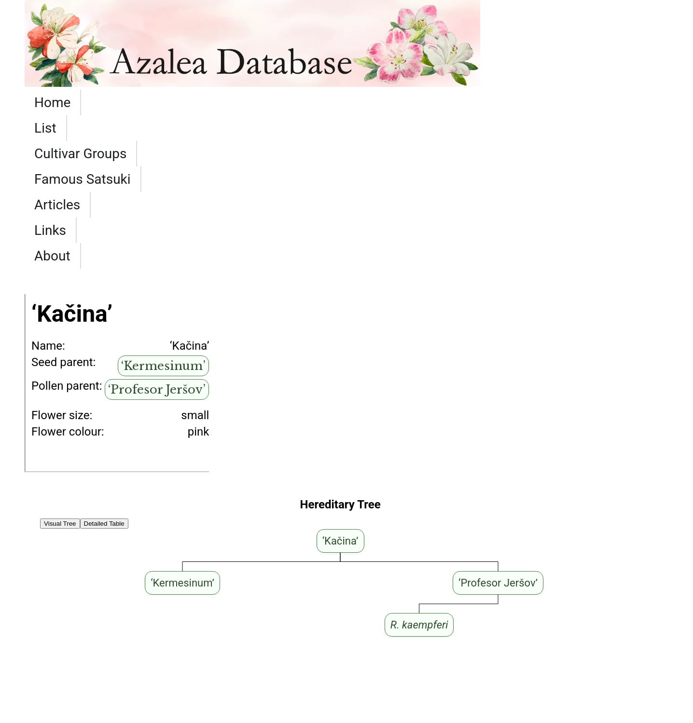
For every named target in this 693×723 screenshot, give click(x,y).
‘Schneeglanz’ (60, 604)
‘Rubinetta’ (51, 618)
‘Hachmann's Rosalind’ (82, 591)
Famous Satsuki (294, 102)
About (499, 102)
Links (444, 102)
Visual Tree (60, 370)
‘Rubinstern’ (54, 631)
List (102, 102)
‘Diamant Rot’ (149, 658)
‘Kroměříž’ (50, 658)
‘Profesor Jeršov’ (157, 236)
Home (52, 102)
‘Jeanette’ (284, 591)
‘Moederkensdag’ (161, 618)
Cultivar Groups (179, 102)
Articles (385, 102)
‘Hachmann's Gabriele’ (81, 645)
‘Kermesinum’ (163, 212)
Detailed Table (104, 370)
